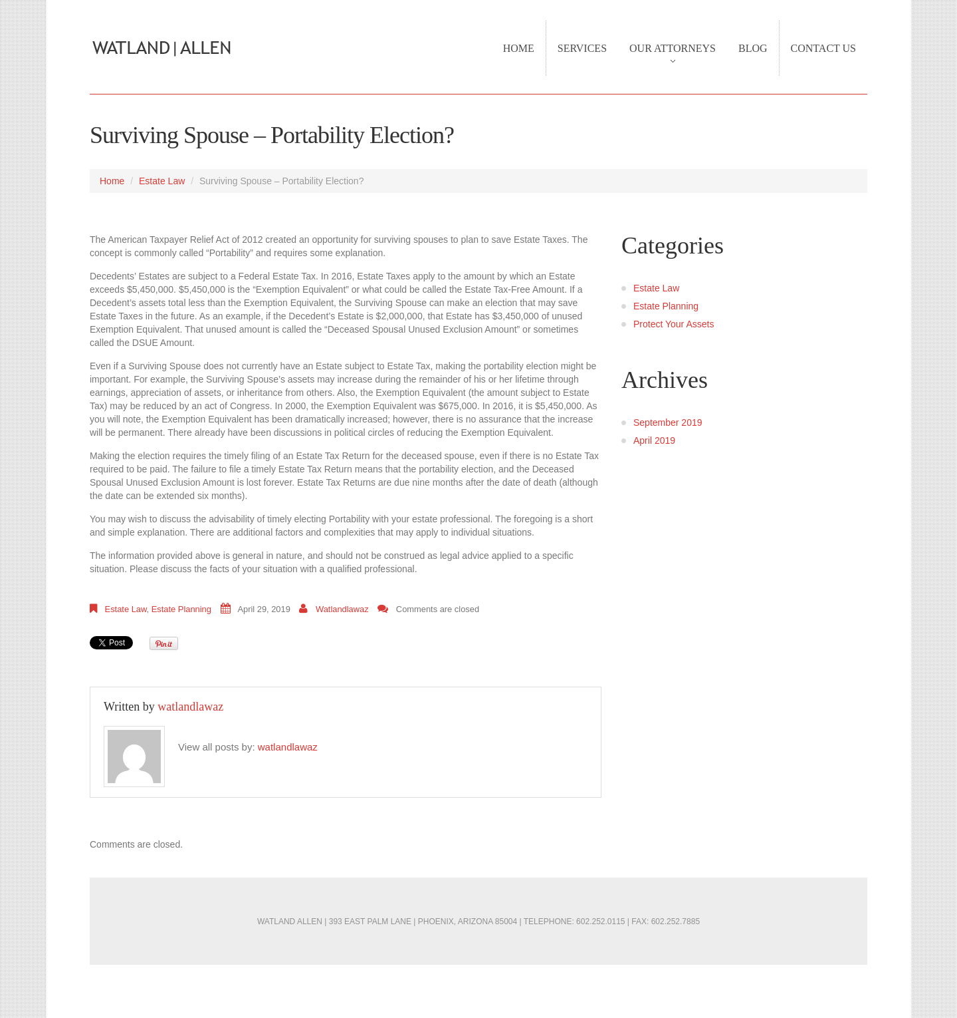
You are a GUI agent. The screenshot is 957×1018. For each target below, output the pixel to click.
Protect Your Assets (673, 324)
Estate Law (162, 181)
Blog (753, 48)
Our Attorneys (667, 55)
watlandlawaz (342, 609)
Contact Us (823, 48)
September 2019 (667, 422)
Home (518, 48)
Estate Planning (181, 609)
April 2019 (654, 440)
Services (582, 48)
